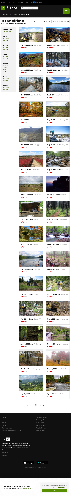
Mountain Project (41, 417)
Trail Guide (4, 14)
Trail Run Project (41, 425)
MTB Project (40, 420)
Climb (3, 2)
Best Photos (13, 14)
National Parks (40, 430)
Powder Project (40, 428)
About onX (5, 452)
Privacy (44, 467)
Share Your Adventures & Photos (12, 430)
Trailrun (21, 2)
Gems (5, 71)
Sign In (66, 11)
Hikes (5, 67)
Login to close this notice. (26, 488)
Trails (4, 69)
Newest (5, 40)
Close (54, 490)
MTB (9, 2)
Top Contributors (7, 428)
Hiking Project (40, 422)
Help (3, 420)
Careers (4, 455)
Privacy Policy (61, 487)
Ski (27, 2)
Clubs (4, 425)
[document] (54, 488)
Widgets (4, 422)
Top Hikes (22, 14)
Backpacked (7, 31)
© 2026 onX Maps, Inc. (30, 467)
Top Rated (6, 38)
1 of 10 (35, 405)
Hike (14, 2)
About (4, 417)
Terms (39, 467)
